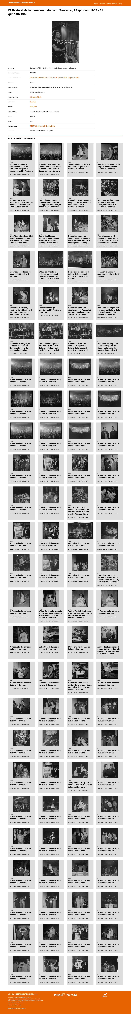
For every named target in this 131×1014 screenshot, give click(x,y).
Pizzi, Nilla (33, 107)
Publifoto (33, 102)
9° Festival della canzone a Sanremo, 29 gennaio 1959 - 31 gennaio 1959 (54, 78)
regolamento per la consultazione (16, 1008)
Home (96, 3)
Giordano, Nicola (35, 97)
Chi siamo (102, 3)
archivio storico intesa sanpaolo (23, 3)
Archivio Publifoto (111, 3)
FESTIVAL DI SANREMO (38, 126)
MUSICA (52, 126)
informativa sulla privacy (14, 1005)
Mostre (120, 3)
